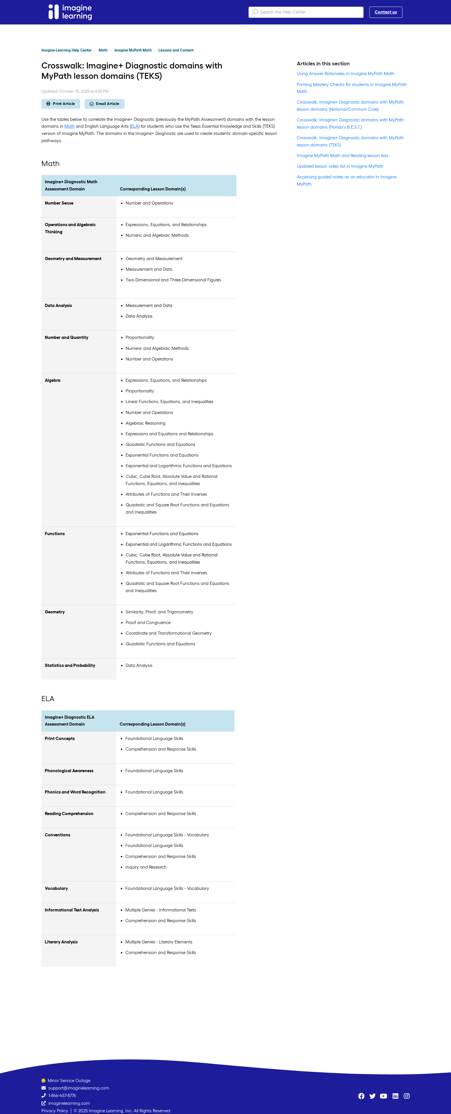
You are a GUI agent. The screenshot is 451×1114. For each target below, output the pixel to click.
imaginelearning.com (69, 1103)
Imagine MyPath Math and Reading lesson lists (342, 155)
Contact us (386, 11)
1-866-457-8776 (62, 1095)
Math (103, 50)
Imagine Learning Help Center (66, 50)
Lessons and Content (176, 50)
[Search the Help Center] (306, 12)
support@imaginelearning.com (78, 1088)
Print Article (61, 104)
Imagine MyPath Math (133, 50)
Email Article (104, 104)
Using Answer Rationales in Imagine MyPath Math (345, 73)
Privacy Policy (54, 1110)
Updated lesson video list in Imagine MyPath (340, 166)
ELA (134, 126)
